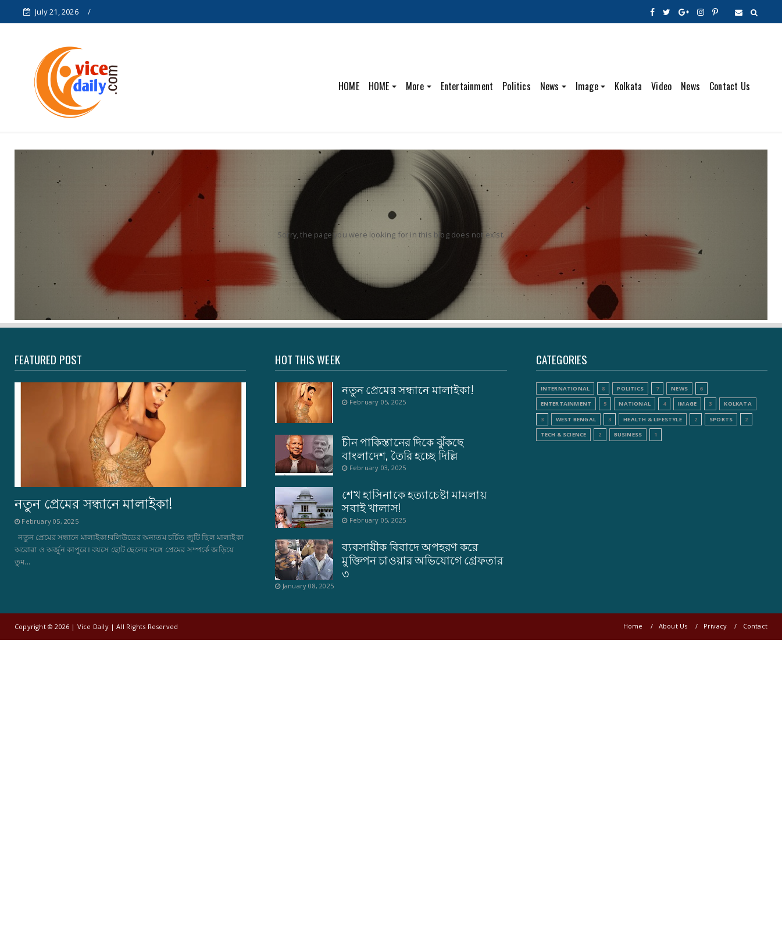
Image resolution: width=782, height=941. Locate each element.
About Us (673, 626)
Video (661, 86)
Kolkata (628, 86)
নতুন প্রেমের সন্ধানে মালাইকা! (93, 503)
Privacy (715, 626)
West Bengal (576, 419)
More (415, 86)
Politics (516, 86)
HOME (348, 86)
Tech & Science (564, 434)
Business (628, 434)
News (549, 86)
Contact (755, 626)
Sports (721, 419)
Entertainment (467, 86)
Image (587, 86)
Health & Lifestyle (652, 419)
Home (633, 626)
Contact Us (729, 86)
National (635, 403)
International (565, 388)
